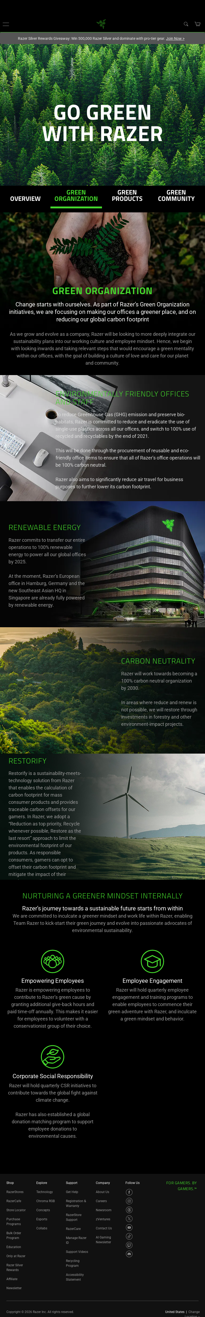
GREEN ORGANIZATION (76, 196)
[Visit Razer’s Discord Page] (129, 1254)
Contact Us (104, 1228)
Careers (101, 1201)
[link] (101, 23)
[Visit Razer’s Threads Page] (129, 1210)
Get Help (72, 1192)
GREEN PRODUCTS (127, 196)
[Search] (185, 23)
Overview (25, 199)
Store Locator (16, 1210)
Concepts (43, 1210)
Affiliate (11, 1279)
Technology (44, 1192)
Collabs (41, 1228)
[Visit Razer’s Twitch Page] (129, 1245)
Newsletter (14, 1288)
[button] (6, 24)
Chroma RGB (45, 1201)
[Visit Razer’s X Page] (129, 1218)
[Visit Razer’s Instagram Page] (129, 1201)
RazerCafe (13, 1201)
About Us (102, 1192)
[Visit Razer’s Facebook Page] (129, 1192)
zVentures (103, 1219)
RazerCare (73, 1229)
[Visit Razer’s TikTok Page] (129, 1236)
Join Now (175, 38)
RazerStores (14, 1192)
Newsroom (104, 1210)
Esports (41, 1219)
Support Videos (77, 1252)
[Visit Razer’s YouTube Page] (129, 1227)
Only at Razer (15, 1256)
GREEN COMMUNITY (176, 196)
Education (13, 1247)
